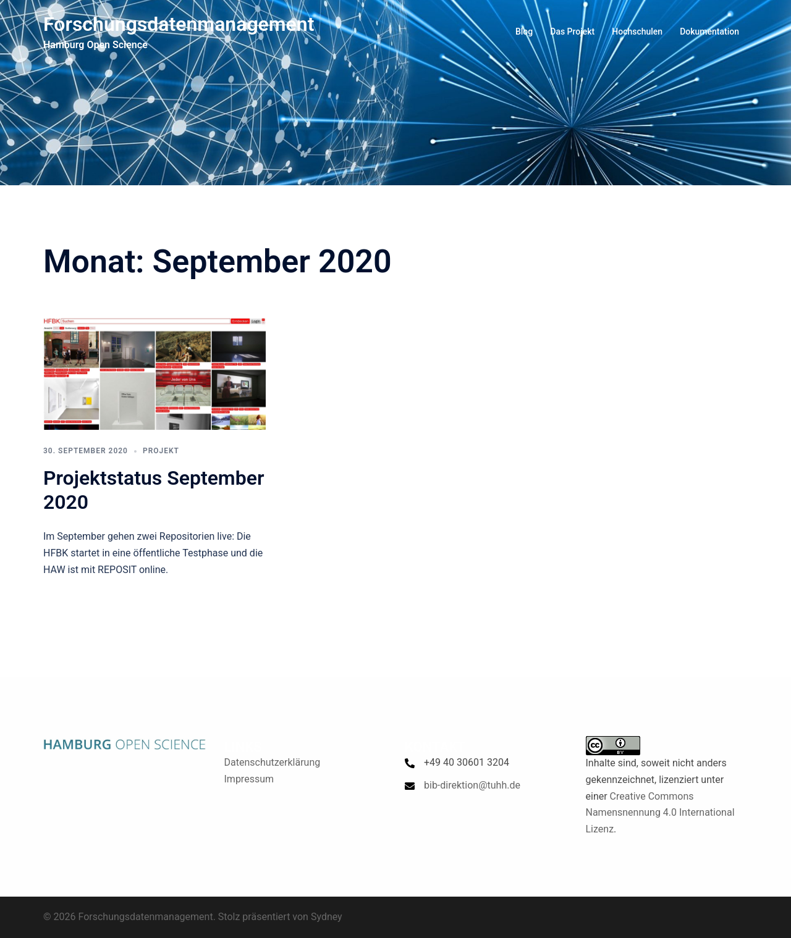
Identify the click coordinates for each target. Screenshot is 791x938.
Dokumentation (709, 31)
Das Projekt (572, 31)
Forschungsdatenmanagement (178, 24)
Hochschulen (637, 31)
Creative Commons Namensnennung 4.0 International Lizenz (660, 812)
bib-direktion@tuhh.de (472, 785)
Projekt (161, 450)
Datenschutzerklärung (272, 762)
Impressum (249, 779)
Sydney (326, 917)
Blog (524, 31)
